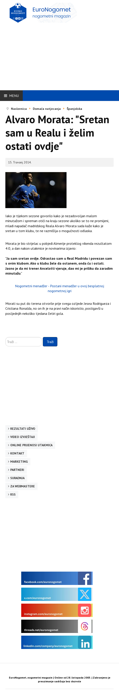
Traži (50, 341)
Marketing (19, 462)
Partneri (17, 470)
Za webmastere (22, 486)
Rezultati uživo (22, 429)
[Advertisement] (62, 55)
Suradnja (17, 478)
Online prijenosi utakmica (31, 445)
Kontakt (17, 453)
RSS (13, 494)
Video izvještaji (22, 437)
